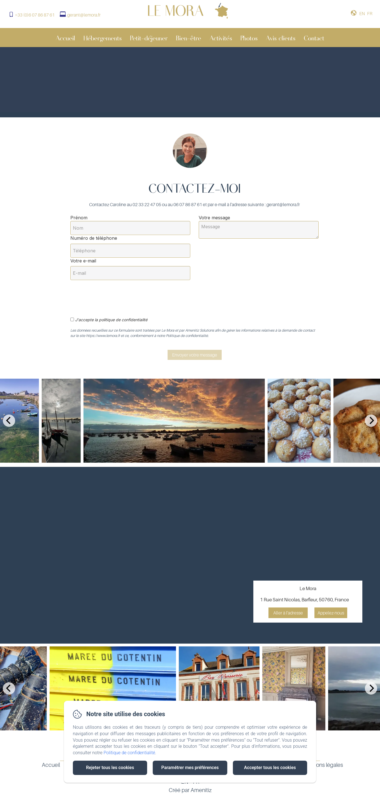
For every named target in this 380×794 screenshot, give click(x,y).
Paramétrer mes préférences (190, 767)
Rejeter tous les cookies (110, 767)
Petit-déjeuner (149, 37)
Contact (314, 37)
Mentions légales (322, 765)
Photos (249, 37)
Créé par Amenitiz (190, 790)
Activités (221, 37)
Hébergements (103, 37)
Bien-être (188, 37)
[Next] (371, 421)
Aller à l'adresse (288, 613)
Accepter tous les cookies (270, 767)
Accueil (65, 37)
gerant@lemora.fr (84, 15)
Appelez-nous (331, 613)
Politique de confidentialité (129, 752)
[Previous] (9, 421)
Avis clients (280, 37)
